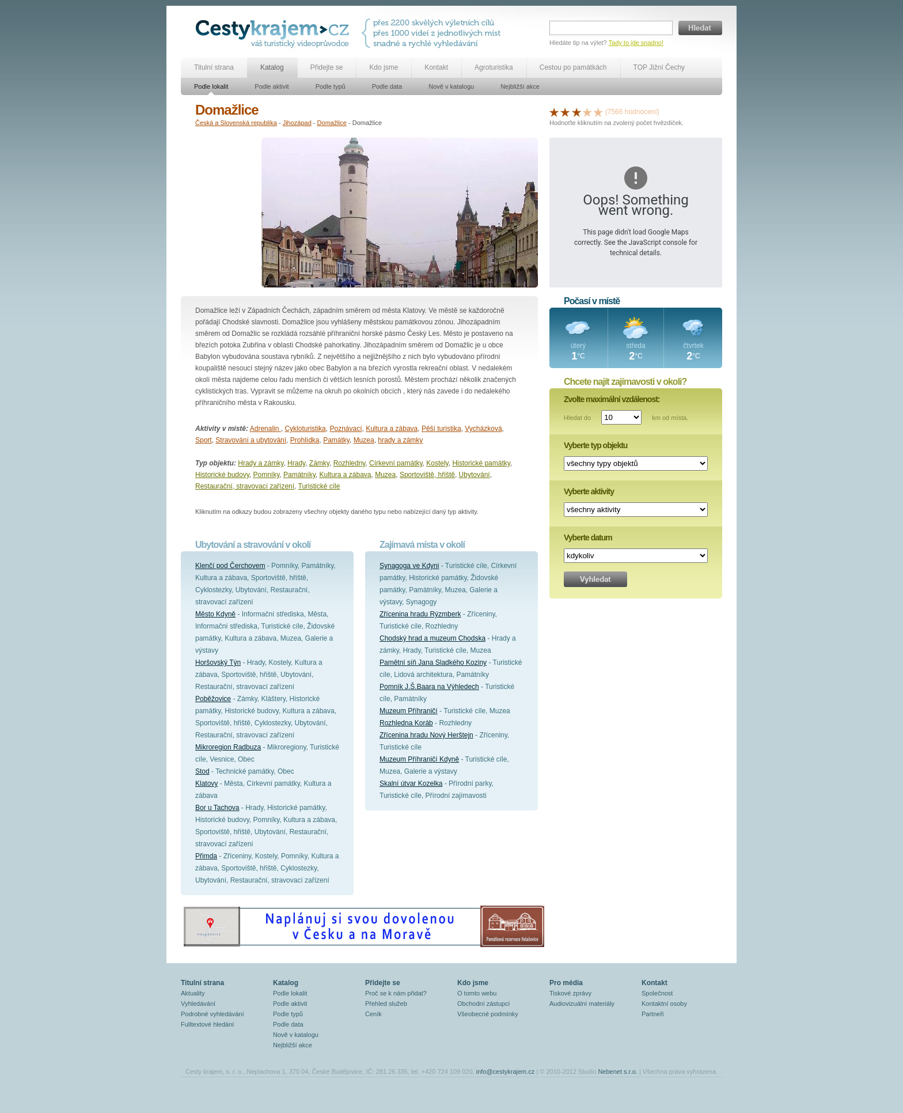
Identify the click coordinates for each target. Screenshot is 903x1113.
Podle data (387, 86)
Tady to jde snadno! (636, 42)
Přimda (206, 856)
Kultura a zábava (392, 429)
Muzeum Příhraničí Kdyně (419, 759)
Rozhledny (349, 463)
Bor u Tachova (217, 808)
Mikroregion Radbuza (228, 747)
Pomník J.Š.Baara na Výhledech (429, 687)
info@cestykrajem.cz (505, 1071)
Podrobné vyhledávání (212, 1013)
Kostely (437, 463)
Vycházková (483, 429)
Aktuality (193, 993)
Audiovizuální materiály (581, 1003)
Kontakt (436, 67)
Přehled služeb (386, 1003)
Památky (336, 440)
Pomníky (266, 475)
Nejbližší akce (520, 86)
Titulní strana (214, 67)
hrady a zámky (400, 440)
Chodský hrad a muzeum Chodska (432, 638)
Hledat (700, 28)
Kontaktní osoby (664, 1003)
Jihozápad (297, 122)
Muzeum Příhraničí (409, 711)
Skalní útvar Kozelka (411, 783)
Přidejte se (326, 67)
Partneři (653, 1013)
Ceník (373, 1013)
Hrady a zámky (260, 463)
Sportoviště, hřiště (427, 475)
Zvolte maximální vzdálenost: (612, 399)
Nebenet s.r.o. (618, 1071)
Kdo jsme (383, 67)
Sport (203, 440)
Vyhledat (595, 579)
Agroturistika (494, 67)
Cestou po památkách (573, 67)
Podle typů (331, 86)
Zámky (319, 463)
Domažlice (332, 122)
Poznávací (345, 429)
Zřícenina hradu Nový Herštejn (426, 735)
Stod (202, 771)
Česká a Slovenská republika (236, 122)
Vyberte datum (588, 537)
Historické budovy (222, 475)
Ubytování (474, 475)
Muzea (364, 440)
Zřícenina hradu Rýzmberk (420, 614)
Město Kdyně (215, 614)
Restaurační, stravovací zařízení (244, 486)
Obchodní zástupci (483, 1003)
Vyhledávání (198, 1003)
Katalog (272, 67)
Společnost (657, 993)
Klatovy (206, 783)
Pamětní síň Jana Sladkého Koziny (433, 662)
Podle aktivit (272, 86)
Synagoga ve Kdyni (409, 566)
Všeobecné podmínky (487, 1013)
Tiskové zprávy (570, 993)
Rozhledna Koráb (406, 723)
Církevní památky (395, 463)
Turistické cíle (319, 486)
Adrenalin (265, 429)
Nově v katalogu (451, 86)
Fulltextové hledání (207, 1024)
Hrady (296, 463)
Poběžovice (213, 699)
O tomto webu (476, 993)
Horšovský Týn (218, 662)
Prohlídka (305, 440)
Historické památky (481, 463)
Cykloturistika (304, 429)
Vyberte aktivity (589, 491)
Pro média (566, 983)
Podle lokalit (211, 86)
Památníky (299, 475)
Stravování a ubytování (250, 440)
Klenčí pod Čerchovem (230, 566)
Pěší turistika (441, 429)
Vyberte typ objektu (595, 445)
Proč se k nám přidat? (396, 993)
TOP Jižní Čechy (659, 67)
